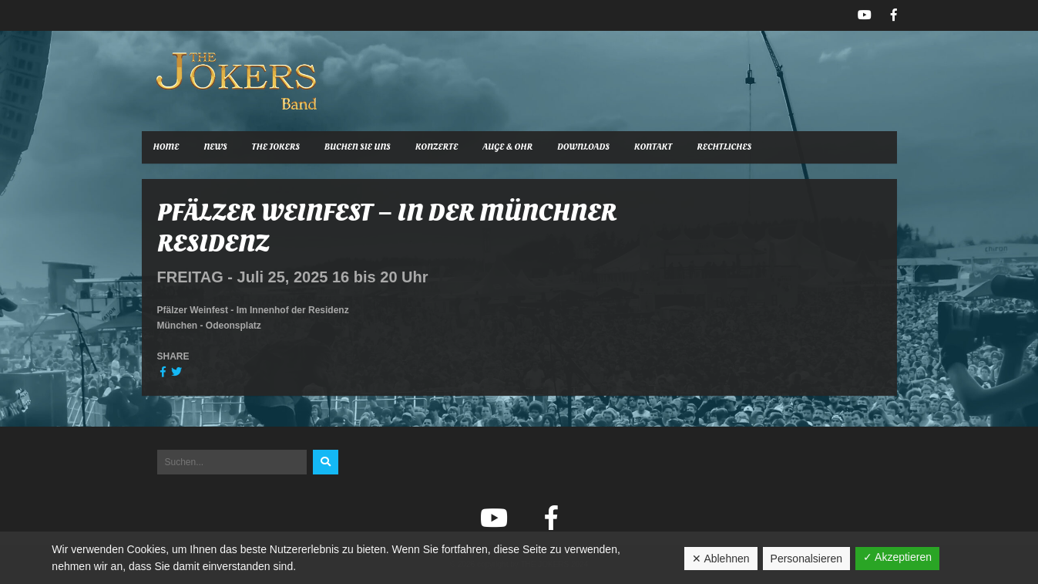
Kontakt (653, 147)
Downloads (583, 147)
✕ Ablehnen (720, 558)
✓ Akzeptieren (897, 557)
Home (166, 147)
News (215, 147)
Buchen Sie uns (357, 147)
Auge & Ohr (507, 147)
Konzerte (437, 147)
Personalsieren (806, 558)
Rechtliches (724, 147)
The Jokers (276, 147)
